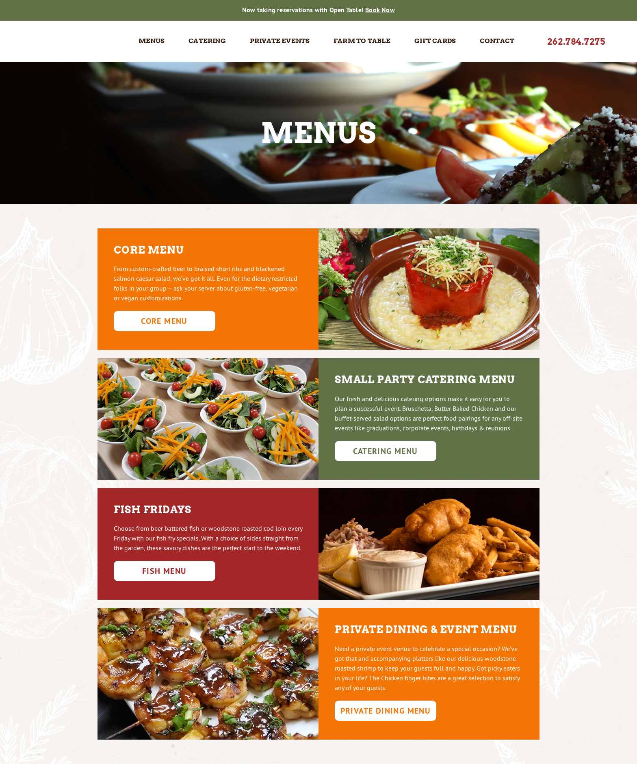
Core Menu (164, 321)
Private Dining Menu (385, 710)
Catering (207, 41)
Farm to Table (362, 41)
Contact (497, 41)
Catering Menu (385, 451)
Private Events (280, 41)
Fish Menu (164, 571)
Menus (152, 41)
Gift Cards (435, 41)
